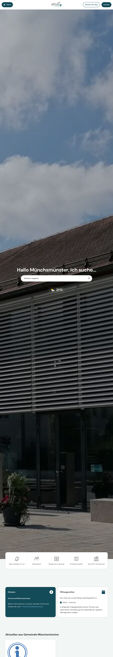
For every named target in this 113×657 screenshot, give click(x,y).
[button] (106, 4)
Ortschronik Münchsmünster (32, 607)
